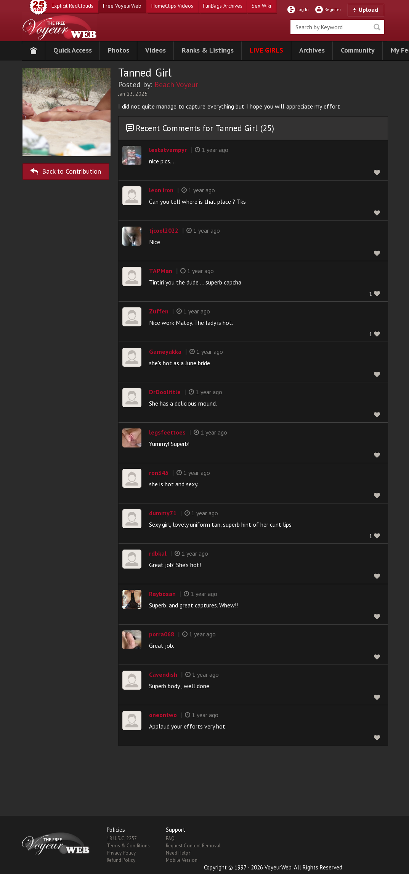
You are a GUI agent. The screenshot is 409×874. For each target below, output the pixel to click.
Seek (377, 27)
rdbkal (158, 553)
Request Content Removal (193, 845)
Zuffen (158, 311)
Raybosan (162, 594)
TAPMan (160, 271)
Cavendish (163, 674)
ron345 (158, 472)
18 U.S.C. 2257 (122, 838)
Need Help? (178, 853)
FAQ (170, 838)
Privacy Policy (121, 853)
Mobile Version (181, 860)
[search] (337, 27)
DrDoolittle (165, 392)
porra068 (161, 634)
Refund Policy (121, 860)
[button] (72, 51)
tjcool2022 (163, 230)
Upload (368, 9)
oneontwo (163, 715)
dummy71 (162, 513)
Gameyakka (165, 351)
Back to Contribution (65, 170)
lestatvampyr (168, 149)
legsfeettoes (167, 432)
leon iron (161, 190)
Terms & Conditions (128, 845)
